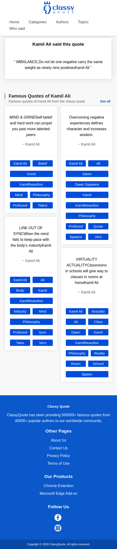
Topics (83, 22)
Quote (98, 226)
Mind (19, 195)
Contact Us (58, 448)
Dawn (87, 174)
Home (14, 22)
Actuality (98, 311)
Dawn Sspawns (87, 184)
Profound (20, 205)
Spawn (87, 374)
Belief (42, 163)
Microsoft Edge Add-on (58, 493)
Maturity (20, 311)
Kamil (42, 290)
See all (105, 101)
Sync (42, 332)
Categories (38, 22)
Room (75, 364)
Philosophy (41, 195)
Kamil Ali (20, 163)
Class (98, 322)
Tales (20, 343)
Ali (43, 280)
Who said (17, 29)
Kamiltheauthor (31, 184)
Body (20, 290)
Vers (42, 343)
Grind (31, 174)
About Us (58, 440)
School (98, 364)
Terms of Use (58, 463)
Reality (99, 353)
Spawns (76, 237)
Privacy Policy (58, 456)
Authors (62, 22)
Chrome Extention (58, 486)
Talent (42, 205)
